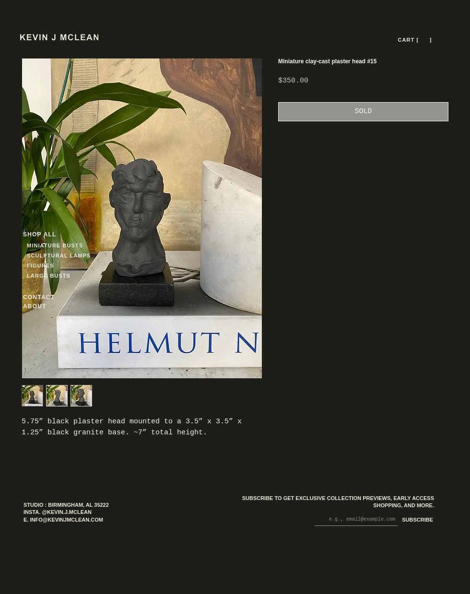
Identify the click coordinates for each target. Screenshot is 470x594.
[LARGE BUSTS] (51, 275)
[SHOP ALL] (57, 234)
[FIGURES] (55, 265)
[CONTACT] (47, 297)
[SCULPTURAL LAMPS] (60, 255)
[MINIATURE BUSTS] (91, 245)
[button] (424, 40)
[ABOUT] (47, 306)
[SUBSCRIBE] (416, 520)
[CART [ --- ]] (416, 39)
